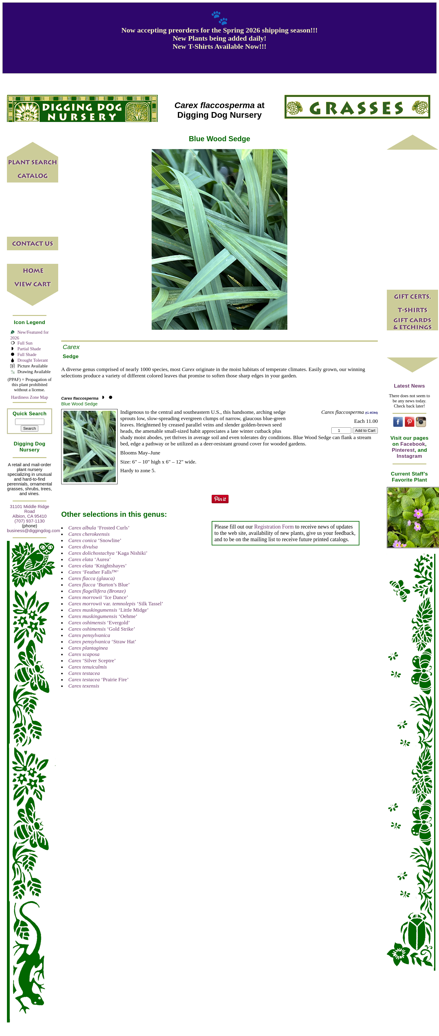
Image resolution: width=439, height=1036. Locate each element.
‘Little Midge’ (108, 610)
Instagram (409, 456)
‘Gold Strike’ (101, 629)
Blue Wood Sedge (79, 403)
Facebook (412, 444)
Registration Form (274, 527)
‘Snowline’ (95, 540)
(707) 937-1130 (29, 521)
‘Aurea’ (89, 559)
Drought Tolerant (32, 360)
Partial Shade (29, 348)
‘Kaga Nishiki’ (108, 553)
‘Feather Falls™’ (93, 572)
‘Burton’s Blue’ (99, 585)
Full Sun (25, 343)
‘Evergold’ (99, 622)
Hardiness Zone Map (29, 397)
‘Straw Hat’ (102, 641)
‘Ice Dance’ (98, 597)
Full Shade (26, 354)
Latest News (409, 386)
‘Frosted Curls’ (99, 528)
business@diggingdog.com (33, 530)
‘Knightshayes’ (97, 566)
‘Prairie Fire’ (98, 679)
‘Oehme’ (102, 616)
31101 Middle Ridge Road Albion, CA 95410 (29, 511)
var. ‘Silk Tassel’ (115, 604)
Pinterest (403, 450)
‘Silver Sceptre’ (92, 660)
